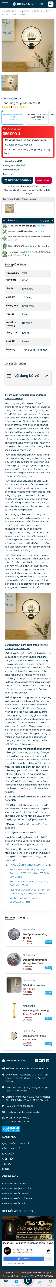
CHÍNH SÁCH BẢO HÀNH (15, 1193)
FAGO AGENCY (45, 1276)
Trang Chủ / (6, 11)
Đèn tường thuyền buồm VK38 (13, 14)
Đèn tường (28, 11)
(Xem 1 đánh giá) (20, 107)
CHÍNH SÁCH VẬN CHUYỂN (16, 1188)
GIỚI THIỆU (8, 1159)
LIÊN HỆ (6, 1169)
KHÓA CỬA (8, 1154)
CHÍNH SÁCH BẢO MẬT (14, 1203)
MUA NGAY (43, 180)
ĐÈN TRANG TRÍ (11, 1148)
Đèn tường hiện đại (41, 11)
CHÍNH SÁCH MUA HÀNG (15, 1183)
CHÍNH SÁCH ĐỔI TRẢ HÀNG (17, 1198)
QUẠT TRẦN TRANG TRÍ (15, 1143)
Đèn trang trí (16, 11)
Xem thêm (41, 226)
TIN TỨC (6, 1164)
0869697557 (30, 252)
